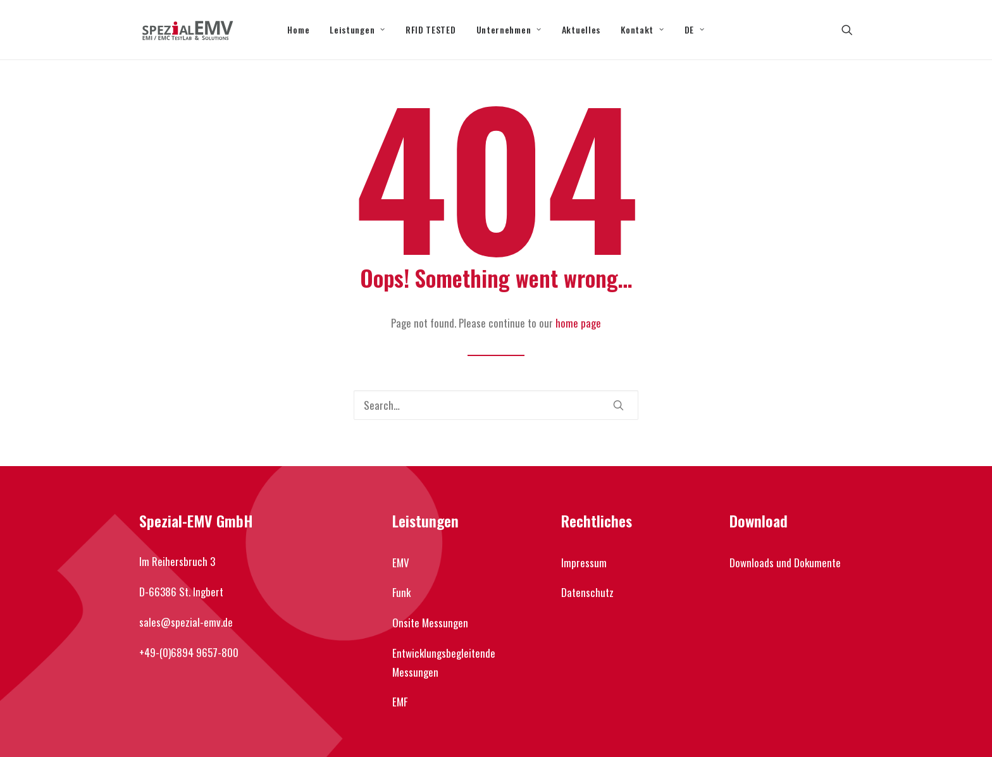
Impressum (584, 562)
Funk (401, 592)
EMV (400, 562)
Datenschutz (587, 592)
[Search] (496, 405)
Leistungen (357, 29)
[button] (847, 29)
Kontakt (642, 29)
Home (298, 29)
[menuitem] (298, 29)
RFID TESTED (431, 29)
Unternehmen (509, 29)
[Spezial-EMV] (187, 29)
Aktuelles (581, 29)
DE (695, 29)
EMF (399, 702)
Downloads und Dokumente (785, 562)
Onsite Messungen (430, 623)
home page (578, 323)
